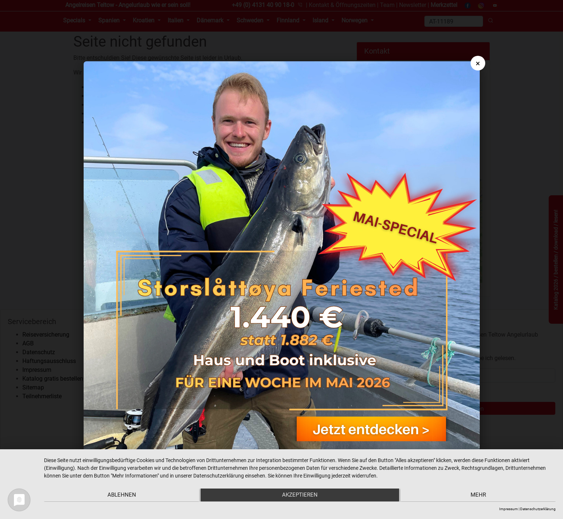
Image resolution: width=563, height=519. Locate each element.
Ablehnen (120, 495)
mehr (479, 495)
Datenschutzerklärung (538, 509)
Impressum (508, 509)
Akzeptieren (300, 495)
